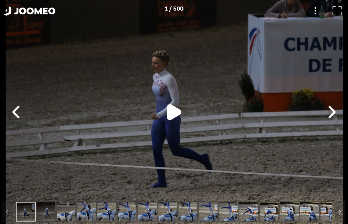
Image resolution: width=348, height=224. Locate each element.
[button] (16, 192)
